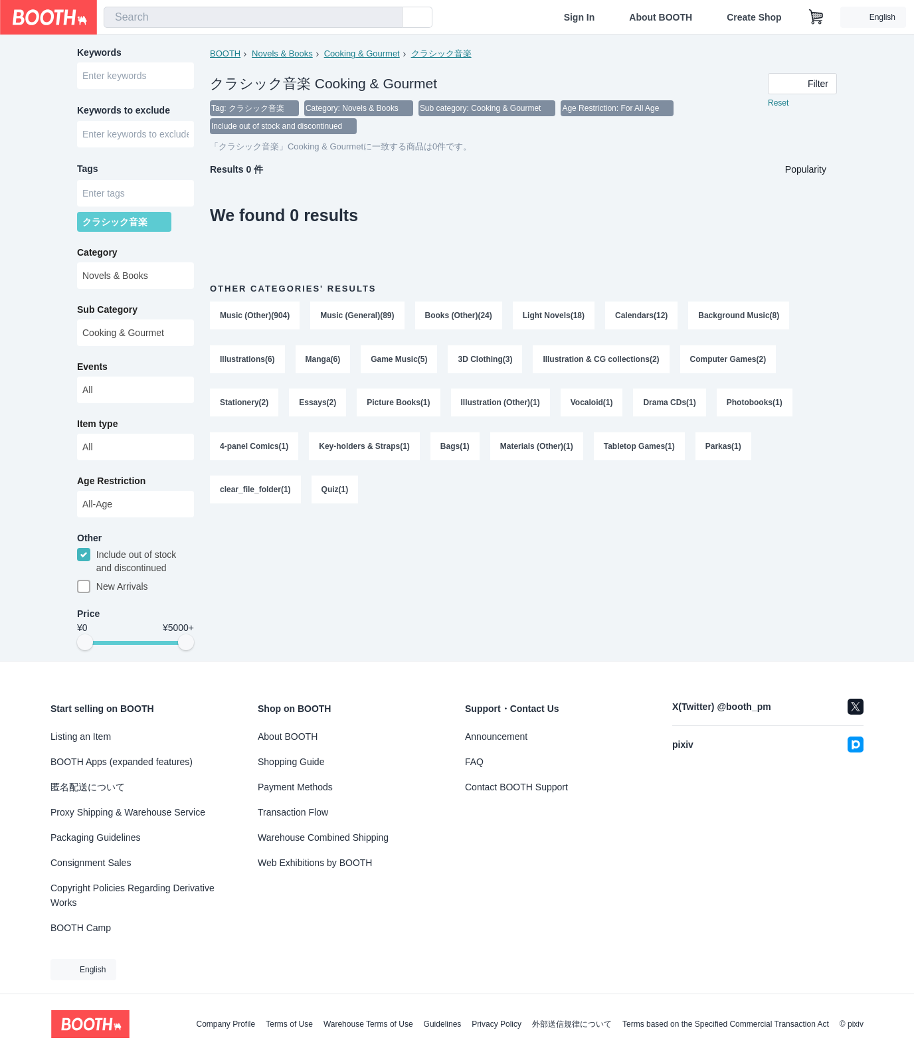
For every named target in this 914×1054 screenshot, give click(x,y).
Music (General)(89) (357, 316)
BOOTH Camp (80, 927)
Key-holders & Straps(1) (364, 448)
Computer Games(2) (728, 360)
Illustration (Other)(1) (500, 404)
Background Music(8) (739, 316)
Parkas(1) (723, 448)
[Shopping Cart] (816, 17)
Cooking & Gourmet (362, 53)
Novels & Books (282, 53)
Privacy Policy (496, 1024)
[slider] (85, 646)
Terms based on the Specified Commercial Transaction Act (725, 1024)
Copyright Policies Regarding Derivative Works (132, 895)
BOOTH (225, 53)
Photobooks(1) (754, 404)
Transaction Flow (293, 812)
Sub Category (107, 311)
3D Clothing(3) (485, 360)
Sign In (579, 17)
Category (97, 254)
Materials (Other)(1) (536, 448)
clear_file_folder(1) (255, 492)
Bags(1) (455, 448)
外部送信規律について (572, 1024)
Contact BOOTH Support (516, 787)
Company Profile (225, 1024)
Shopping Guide (291, 761)
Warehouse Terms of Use (368, 1024)
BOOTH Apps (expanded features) (121, 761)
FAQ (474, 761)
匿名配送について (87, 787)
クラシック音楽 (441, 53)
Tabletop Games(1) (639, 448)
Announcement (496, 736)
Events (92, 368)
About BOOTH (660, 17)
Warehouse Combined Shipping (323, 837)
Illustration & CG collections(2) (601, 360)
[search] (389, 18)
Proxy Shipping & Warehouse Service (127, 812)
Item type (97, 425)
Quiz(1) (335, 492)
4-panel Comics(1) (254, 448)
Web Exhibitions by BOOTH (315, 862)
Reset (778, 103)
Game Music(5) (399, 360)
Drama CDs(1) (670, 404)
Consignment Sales (90, 862)
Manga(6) (323, 360)
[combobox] (253, 17)
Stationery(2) (244, 404)
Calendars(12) (641, 316)
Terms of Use (289, 1024)
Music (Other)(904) (255, 316)
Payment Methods (295, 787)
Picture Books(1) (398, 404)
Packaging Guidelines (95, 837)
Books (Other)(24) (458, 316)
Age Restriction (111, 482)
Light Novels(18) (554, 316)
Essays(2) (317, 404)
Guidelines (443, 1024)
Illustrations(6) (247, 360)
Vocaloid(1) (592, 404)
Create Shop (754, 17)
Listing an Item (80, 736)
